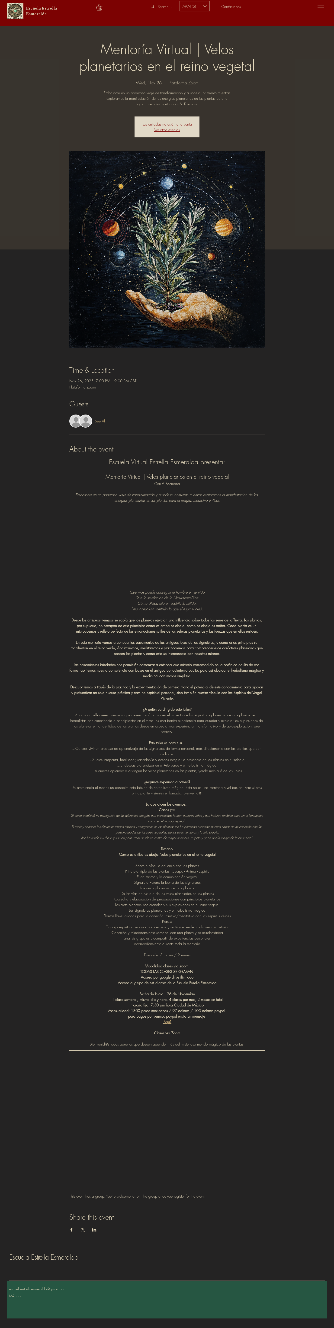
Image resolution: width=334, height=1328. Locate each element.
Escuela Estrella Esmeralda (43, 1257)
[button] (103, 7)
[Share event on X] (83, 1230)
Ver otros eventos (167, 129)
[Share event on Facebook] (71, 1230)
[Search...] (164, 6)
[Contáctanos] (230, 6)
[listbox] (195, 6)
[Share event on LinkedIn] (94, 1230)
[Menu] (320, 6)
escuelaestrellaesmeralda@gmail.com (37, 1288)
